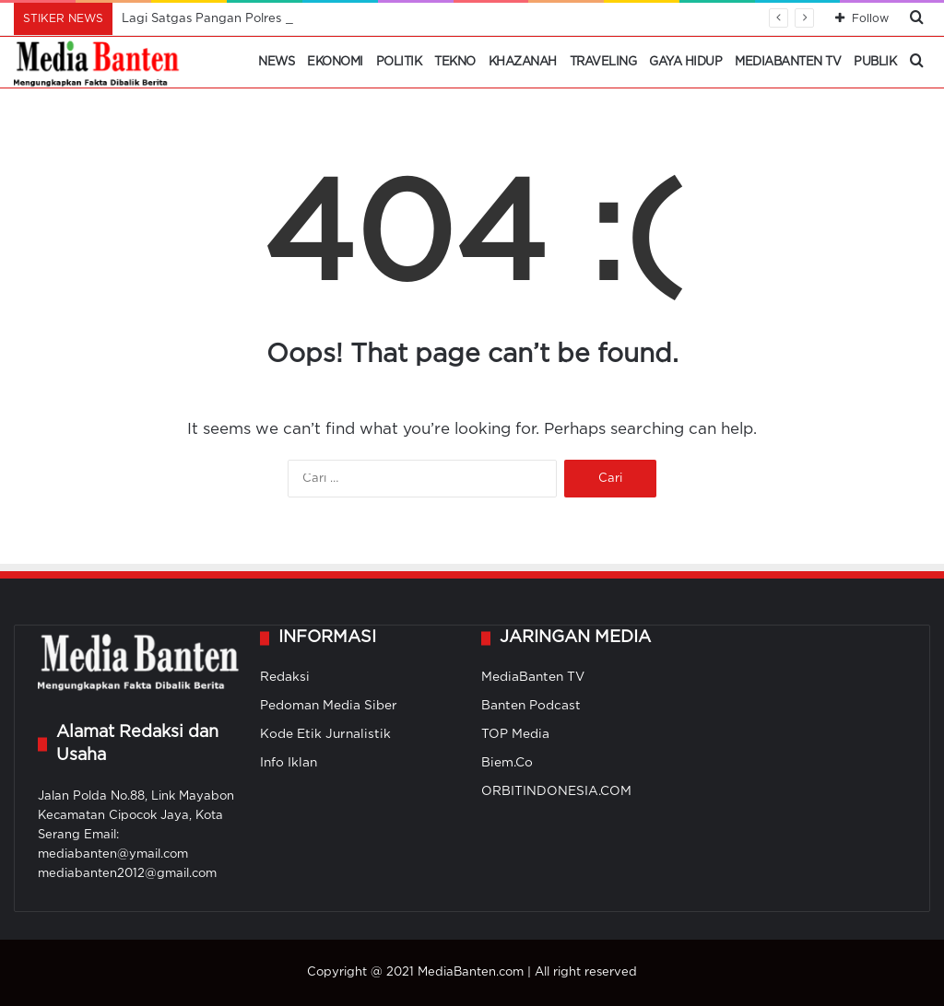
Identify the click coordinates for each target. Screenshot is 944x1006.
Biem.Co (507, 762)
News (276, 62)
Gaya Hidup (685, 62)
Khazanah (523, 62)
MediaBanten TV (788, 62)
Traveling (603, 62)
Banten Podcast (531, 705)
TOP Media (515, 734)
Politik (399, 62)
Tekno (455, 62)
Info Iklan (288, 762)
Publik (875, 62)
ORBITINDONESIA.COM (556, 791)
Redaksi (285, 677)
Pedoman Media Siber (328, 705)
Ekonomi (335, 62)
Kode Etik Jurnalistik (325, 734)
